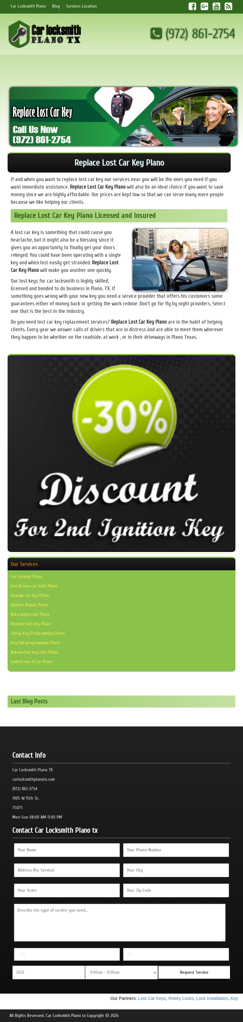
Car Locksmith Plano (28, 6)
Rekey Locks (182, 998)
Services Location (81, 6)
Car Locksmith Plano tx (66, 1015)
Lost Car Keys (153, 998)
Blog (56, 6)
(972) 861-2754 (193, 34)
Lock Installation (213, 998)
